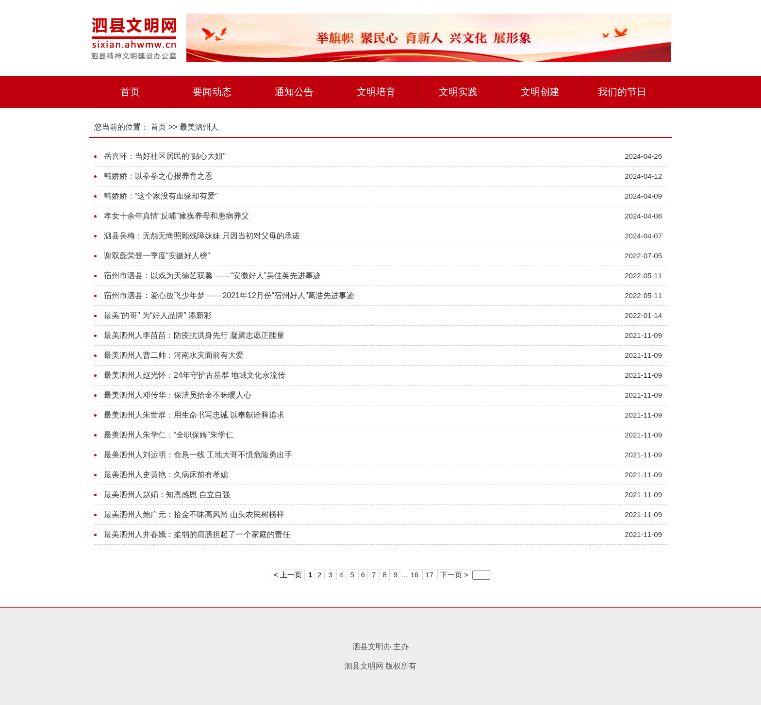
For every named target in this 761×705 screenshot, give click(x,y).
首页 (130, 91)
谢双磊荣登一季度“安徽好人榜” (157, 256)
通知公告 (294, 91)
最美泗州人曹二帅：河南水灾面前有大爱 (174, 355)
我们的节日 (622, 91)
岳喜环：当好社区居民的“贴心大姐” (165, 156)
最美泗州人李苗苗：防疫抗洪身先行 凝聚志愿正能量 (194, 335)
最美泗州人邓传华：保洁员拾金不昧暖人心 (177, 395)
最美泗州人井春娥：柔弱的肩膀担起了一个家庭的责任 (197, 534)
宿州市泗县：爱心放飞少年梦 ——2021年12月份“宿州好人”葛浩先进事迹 (229, 295)
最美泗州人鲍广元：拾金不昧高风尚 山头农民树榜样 (194, 514)
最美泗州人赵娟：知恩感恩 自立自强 (167, 494)
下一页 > (454, 575)
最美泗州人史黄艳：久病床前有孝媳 (166, 474)
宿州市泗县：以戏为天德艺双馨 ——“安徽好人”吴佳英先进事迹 (212, 275)
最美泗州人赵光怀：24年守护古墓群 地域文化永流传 (194, 375)
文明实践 (458, 91)
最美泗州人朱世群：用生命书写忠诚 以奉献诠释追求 (194, 415)
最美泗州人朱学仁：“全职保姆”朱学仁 (168, 435)
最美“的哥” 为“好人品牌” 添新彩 (158, 315)
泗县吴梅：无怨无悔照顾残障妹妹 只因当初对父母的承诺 (202, 236)
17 (429, 575)
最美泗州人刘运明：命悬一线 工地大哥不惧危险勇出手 (198, 455)
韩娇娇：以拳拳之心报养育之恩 (158, 176)
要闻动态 (212, 91)
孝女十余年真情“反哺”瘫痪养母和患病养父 (176, 216)
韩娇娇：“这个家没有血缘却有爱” (161, 196)
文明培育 (376, 91)
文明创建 (540, 91)
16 (415, 575)
